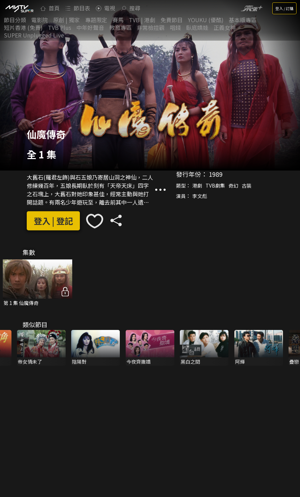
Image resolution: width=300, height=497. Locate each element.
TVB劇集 (215, 185)
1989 (216, 174)
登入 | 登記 (53, 221)
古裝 (246, 185)
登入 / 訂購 (284, 8)
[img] (19, 8)
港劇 (197, 185)
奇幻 (233, 185)
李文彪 (199, 195)
